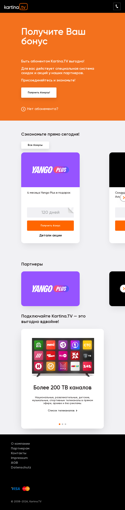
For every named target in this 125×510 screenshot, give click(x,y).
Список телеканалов (61, 410)
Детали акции (50, 235)
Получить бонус (50, 225)
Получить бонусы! (39, 92)
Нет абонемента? (42, 109)
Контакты (18, 453)
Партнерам (20, 448)
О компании (20, 443)
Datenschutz (21, 467)
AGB (14, 462)
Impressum (19, 458)
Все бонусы (35, 145)
